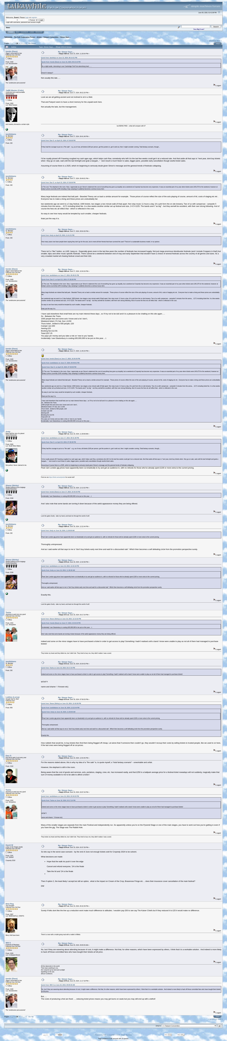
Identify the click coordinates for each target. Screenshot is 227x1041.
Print (218, 43)
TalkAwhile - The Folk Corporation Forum (19, 37)
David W (9, 845)
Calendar (24, 32)
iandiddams (11, 134)
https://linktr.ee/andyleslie (57, 477)
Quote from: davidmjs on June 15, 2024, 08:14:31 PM (59, 58)
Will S (8, 943)
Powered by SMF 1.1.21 (103, 1035)
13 (26, 43)
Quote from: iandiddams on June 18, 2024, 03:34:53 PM (60, 796)
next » (219, 41)
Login (32, 32)
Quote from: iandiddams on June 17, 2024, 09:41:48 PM (60, 438)
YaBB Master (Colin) (15, 90)
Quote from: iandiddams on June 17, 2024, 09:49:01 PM (60, 275)
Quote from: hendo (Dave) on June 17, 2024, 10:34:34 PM (60, 358)
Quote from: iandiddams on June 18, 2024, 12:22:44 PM (60, 566)
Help (17, 32)
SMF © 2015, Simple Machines (122, 1035)
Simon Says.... (65, 37)
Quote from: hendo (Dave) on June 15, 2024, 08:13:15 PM (60, 62)
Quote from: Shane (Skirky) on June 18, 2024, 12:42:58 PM (61, 703)
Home (11, 32)
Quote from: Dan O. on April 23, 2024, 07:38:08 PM (58, 140)
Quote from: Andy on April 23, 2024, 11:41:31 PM (57, 235)
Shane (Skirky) (12, 485)
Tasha (8, 612)
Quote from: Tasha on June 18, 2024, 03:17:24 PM (58, 668)
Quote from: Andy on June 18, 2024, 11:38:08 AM (57, 530)
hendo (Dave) (12, 51)
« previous (211, 41)
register (34, 17)
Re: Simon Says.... (66, 52)
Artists (39, 37)
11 (22, 43)
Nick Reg (10, 904)
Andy (8, 431)
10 (19, 43)
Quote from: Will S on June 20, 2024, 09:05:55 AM (58, 985)
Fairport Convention (50, 37)
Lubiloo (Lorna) (12, 697)
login (27, 17)
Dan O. (9, 756)
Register (39, 32)
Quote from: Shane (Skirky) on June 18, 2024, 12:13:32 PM (61, 619)
